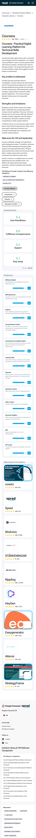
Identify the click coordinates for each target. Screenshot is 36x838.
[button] (32, 3)
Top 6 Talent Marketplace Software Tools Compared (17, 780)
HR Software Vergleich (8, 729)
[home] (5, 3)
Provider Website (9, 188)
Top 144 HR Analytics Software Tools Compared (16, 777)
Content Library (6, 726)
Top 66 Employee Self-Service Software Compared (17, 760)
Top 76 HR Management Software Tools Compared (17, 783)
